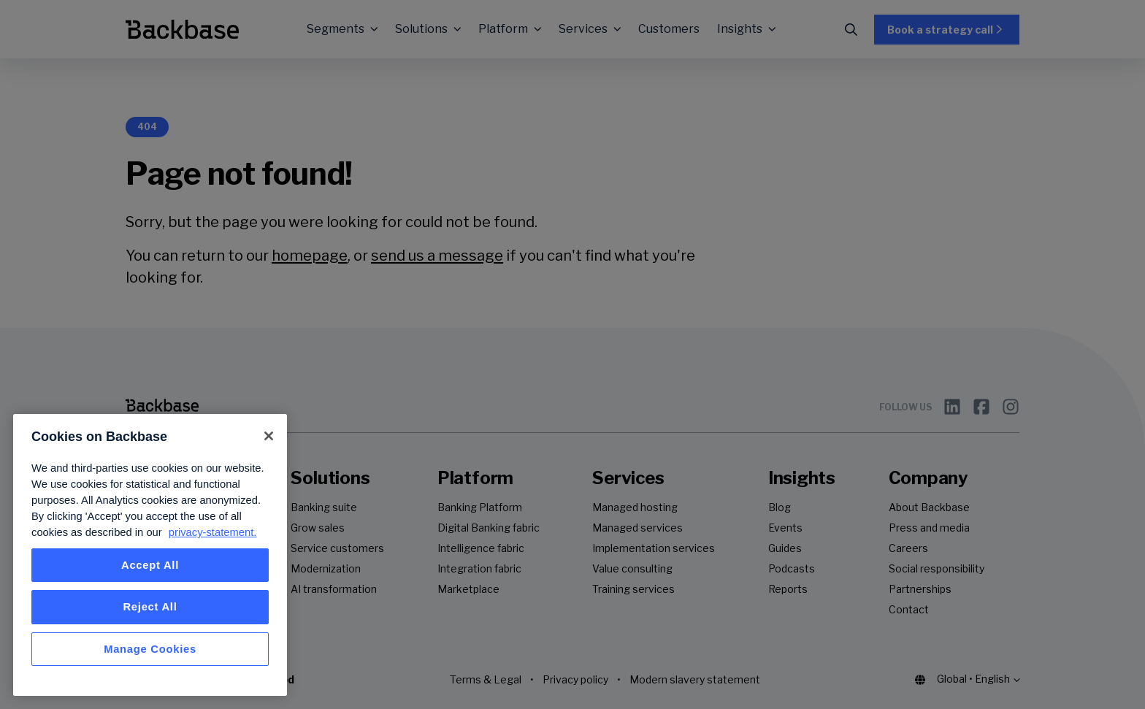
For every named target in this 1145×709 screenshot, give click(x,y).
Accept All (150, 565)
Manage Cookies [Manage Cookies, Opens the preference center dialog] (150, 649)
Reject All (150, 607)
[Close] (269, 436)
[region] (150, 555)
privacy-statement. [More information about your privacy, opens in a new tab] (213, 532)
